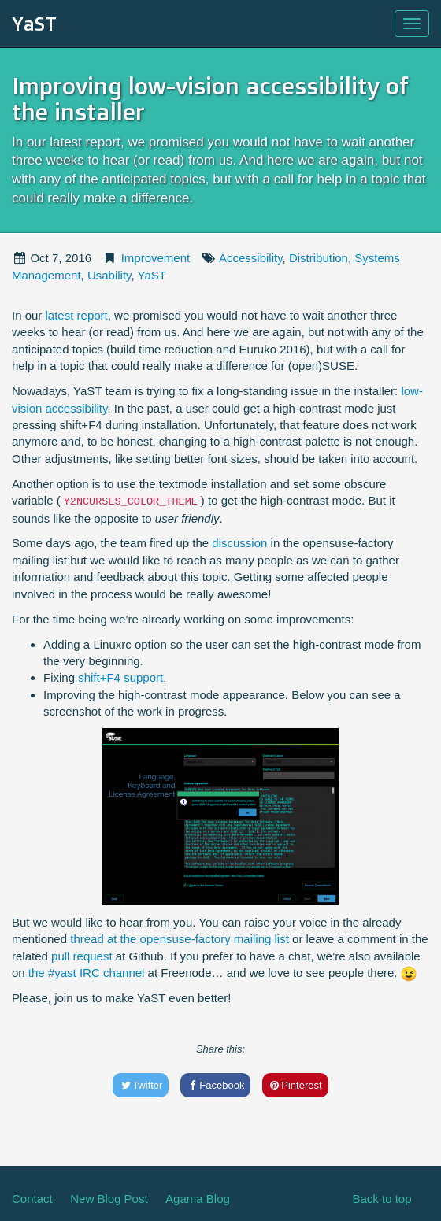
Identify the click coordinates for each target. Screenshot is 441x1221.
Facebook (216, 1085)
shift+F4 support (120, 677)
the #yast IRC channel (86, 972)
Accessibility (251, 258)
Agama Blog (197, 1198)
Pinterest (295, 1085)
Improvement (156, 258)
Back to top (381, 1198)
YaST (34, 23)
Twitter (140, 1085)
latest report (77, 315)
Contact (32, 1198)
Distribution (318, 258)
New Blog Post (108, 1198)
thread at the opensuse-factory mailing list (179, 938)
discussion (239, 542)
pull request (82, 956)
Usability (109, 275)
